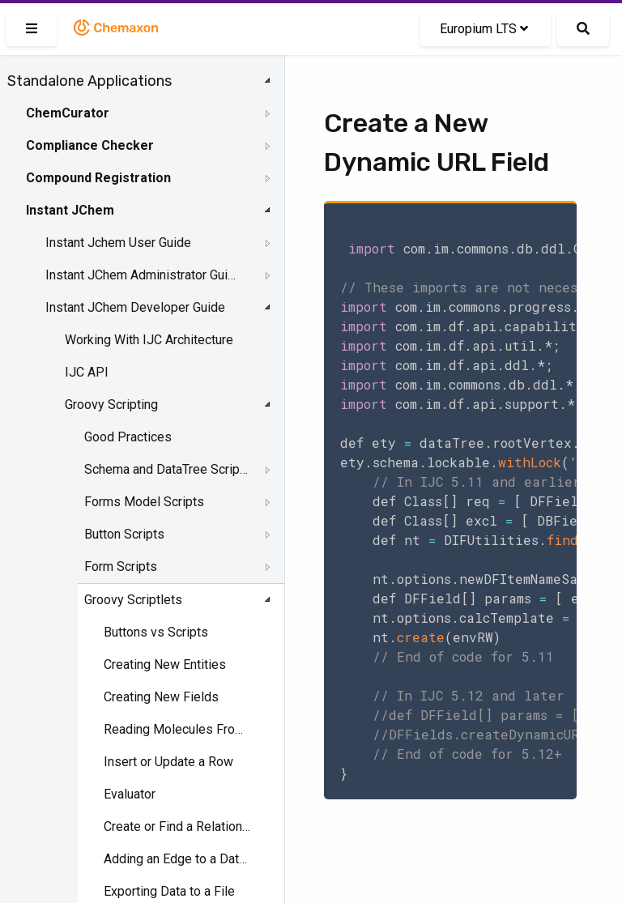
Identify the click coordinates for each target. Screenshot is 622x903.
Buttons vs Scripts (156, 632)
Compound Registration (98, 177)
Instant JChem (70, 210)
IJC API (87, 372)
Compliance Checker (90, 145)
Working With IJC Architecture (149, 339)
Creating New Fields (161, 697)
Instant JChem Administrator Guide (143, 275)
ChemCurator (67, 113)
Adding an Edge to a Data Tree (178, 859)
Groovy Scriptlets (133, 599)
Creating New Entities (165, 664)
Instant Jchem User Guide (118, 242)
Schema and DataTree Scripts (166, 469)
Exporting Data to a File (169, 891)
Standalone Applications (89, 81)
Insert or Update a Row (168, 761)
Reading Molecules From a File (178, 729)
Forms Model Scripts (144, 501)
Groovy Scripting (111, 404)
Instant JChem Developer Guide (135, 307)
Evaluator (130, 794)
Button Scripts (124, 534)
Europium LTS (484, 28)
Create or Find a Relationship (178, 826)
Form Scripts (120, 566)
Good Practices (128, 437)
